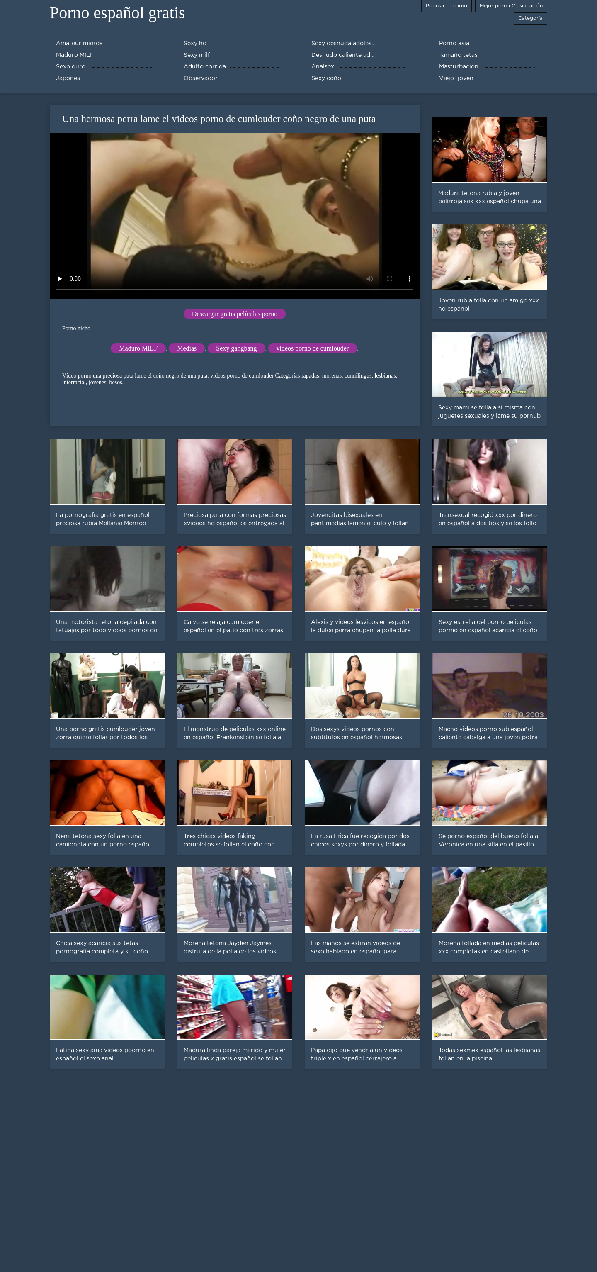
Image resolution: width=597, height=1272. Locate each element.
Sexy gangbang (236, 348)
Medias (187, 348)
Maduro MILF (138, 348)
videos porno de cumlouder (313, 348)
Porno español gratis (117, 12)
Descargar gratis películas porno (234, 313)
